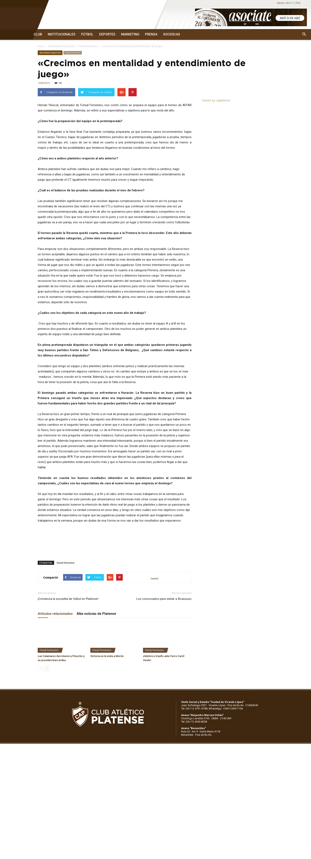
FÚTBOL (87, 34)
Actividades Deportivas (61, 46)
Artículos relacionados (55, 614)
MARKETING (130, 34)
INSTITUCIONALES (61, 34)
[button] (304, 34)
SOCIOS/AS (171, 34)
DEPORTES (107, 34)
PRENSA (151, 34)
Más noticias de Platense (96, 614)
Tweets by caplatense (215, 100)
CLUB (38, 34)
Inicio (41, 46)
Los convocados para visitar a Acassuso (164, 599)
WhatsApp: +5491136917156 (226, 708)
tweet (154, 578)
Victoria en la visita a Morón (107, 656)
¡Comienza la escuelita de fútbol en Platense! (68, 599)
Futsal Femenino (88, 46)
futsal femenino (66, 562)
